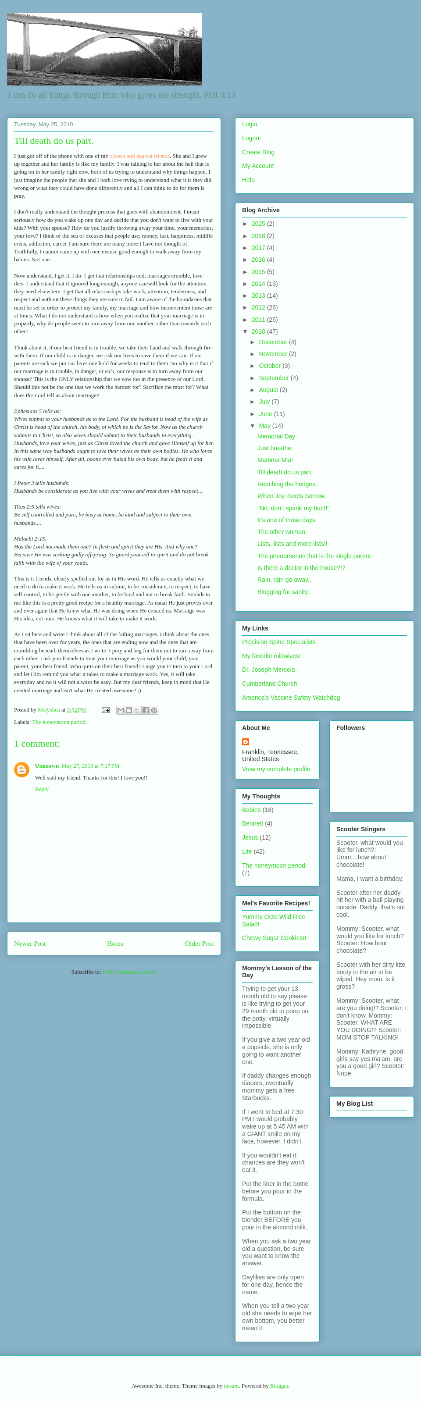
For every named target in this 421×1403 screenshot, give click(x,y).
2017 (259, 247)
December (274, 341)
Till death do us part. (285, 472)
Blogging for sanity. (283, 591)
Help (248, 179)
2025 (259, 223)
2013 (259, 295)
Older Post (199, 943)
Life (247, 851)
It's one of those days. (287, 519)
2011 (259, 319)
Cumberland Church (269, 683)
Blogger (279, 1385)
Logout (251, 138)
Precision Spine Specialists (279, 641)
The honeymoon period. (59, 722)
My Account (258, 165)
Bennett (252, 823)
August (269, 389)
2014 (259, 283)
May (265, 425)
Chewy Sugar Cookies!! (274, 937)
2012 (259, 307)
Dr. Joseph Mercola (268, 669)
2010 (259, 331)
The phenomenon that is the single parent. (314, 555)
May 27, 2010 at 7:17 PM (90, 765)
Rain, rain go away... (285, 579)
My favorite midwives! (271, 655)
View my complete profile (276, 769)
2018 (259, 235)
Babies (251, 809)
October (270, 365)
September (274, 377)
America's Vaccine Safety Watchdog (291, 697)
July (265, 401)
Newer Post (30, 943)
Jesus (250, 837)
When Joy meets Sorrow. (291, 495)
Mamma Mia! (275, 459)
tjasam (231, 1385)
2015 (259, 271)
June (266, 413)
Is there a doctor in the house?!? (301, 567)
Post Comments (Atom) (130, 972)
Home (115, 943)
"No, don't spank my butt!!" (293, 508)
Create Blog (258, 152)
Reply (42, 789)
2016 (259, 259)
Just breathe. (275, 448)
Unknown (47, 765)
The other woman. (282, 531)
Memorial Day (276, 436)
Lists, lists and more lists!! (292, 543)
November (274, 353)
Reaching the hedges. (287, 484)
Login (249, 124)
